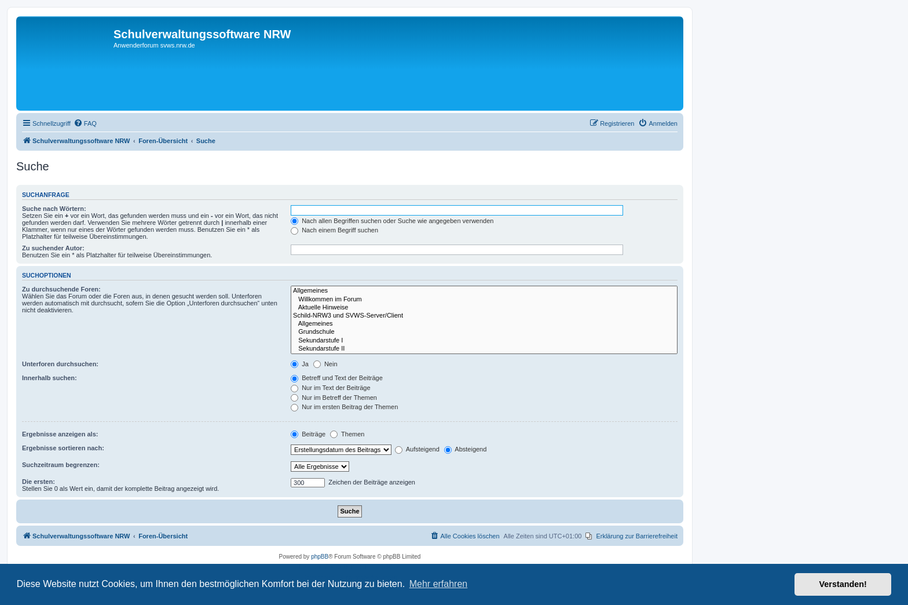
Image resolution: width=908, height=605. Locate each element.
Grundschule (484, 332)
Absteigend (465, 449)
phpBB (319, 556)
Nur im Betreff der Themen (334, 397)
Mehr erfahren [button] (438, 584)
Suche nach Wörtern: (54, 208)
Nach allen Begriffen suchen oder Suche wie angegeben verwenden (392, 220)
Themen (347, 434)
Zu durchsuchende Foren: (61, 289)
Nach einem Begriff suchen (334, 230)
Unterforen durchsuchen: (60, 363)
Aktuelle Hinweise (484, 308)
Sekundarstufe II (484, 349)
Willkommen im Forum (484, 300)
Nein (325, 363)
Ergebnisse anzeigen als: (60, 434)
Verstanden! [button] (843, 584)
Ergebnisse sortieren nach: (63, 447)
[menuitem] (85, 123)
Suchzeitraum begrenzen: (61, 464)
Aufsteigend (417, 449)
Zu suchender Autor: (53, 248)
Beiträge (308, 434)
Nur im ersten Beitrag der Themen (344, 406)
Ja (300, 363)
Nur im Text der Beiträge (330, 387)
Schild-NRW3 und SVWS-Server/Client (484, 316)
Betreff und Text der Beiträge (337, 377)
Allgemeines (484, 291)
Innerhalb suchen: (49, 377)
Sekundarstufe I (484, 341)
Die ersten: (38, 481)
